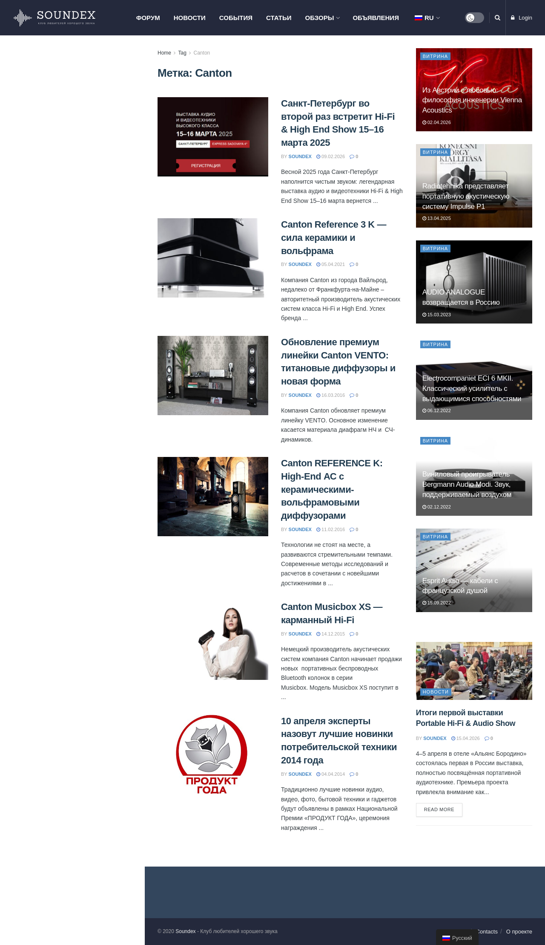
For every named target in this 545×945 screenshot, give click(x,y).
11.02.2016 (330, 529)
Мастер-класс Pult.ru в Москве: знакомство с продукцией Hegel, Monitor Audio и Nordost (89, 255)
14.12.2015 (330, 633)
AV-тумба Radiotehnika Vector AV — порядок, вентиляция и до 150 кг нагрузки (90, 207)
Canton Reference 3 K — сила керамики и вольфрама (333, 237)
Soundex (185, 931)
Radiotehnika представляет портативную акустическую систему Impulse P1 (466, 196)
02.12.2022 (436, 506)
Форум (148, 17)
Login (521, 17)
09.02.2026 (330, 156)
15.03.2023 (436, 314)
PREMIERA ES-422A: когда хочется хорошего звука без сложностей (83, 442)
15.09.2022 (436, 602)
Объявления (376, 17)
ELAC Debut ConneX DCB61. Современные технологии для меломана (86, 546)
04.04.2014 (330, 774)
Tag (182, 53)
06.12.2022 (436, 410)
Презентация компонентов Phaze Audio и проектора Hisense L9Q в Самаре (91, 348)
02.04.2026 (436, 122)
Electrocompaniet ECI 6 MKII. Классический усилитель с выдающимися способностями (472, 388)
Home (164, 53)
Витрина (435, 56)
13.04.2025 (436, 218)
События (235, 17)
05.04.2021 (330, 264)
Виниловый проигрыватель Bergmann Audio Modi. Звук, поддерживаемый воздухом (466, 484)
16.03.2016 (330, 395)
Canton (202, 53)
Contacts (487, 931)
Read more (439, 809)
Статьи (279, 17)
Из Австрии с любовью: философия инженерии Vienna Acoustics (87, 158)
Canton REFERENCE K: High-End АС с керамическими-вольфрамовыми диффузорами (332, 489)
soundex (300, 156)
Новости (190, 17)
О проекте (519, 931)
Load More (72, 636)
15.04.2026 (465, 738)
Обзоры (319, 17)
